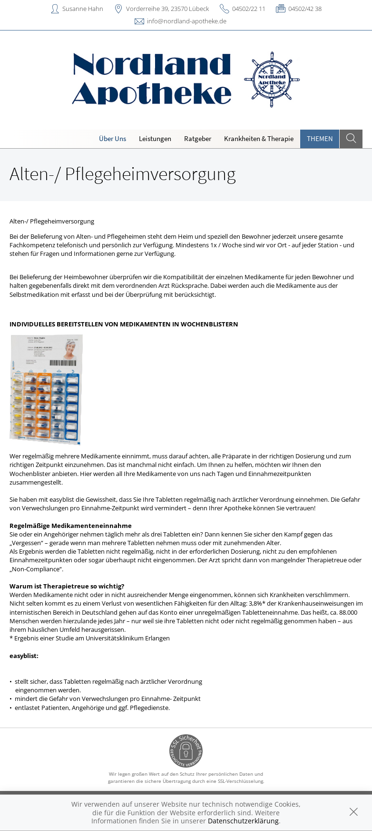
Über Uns (112, 138)
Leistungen (155, 138)
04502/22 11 (248, 8)
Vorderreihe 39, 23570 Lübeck (167, 8)
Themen (320, 138)
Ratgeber (197, 138)
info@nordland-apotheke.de (186, 21)
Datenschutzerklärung (243, 820)
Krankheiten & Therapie (259, 138)
